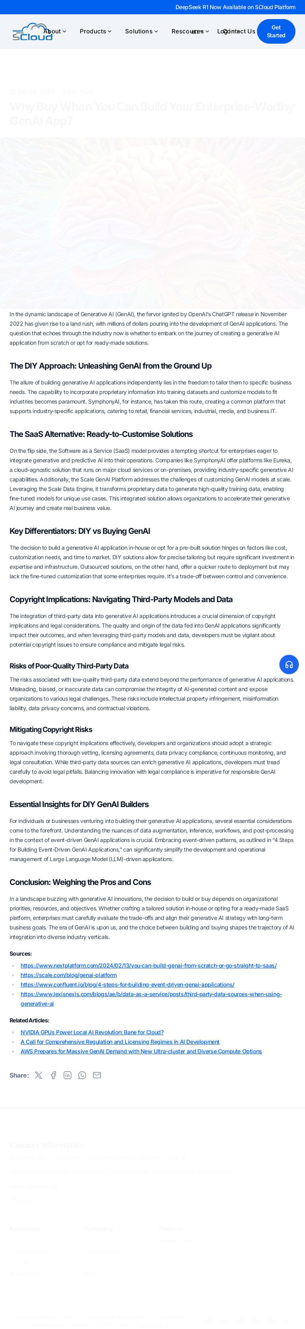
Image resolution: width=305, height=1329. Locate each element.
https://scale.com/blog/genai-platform (68, 975)
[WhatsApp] (272, 1318)
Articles (19, 1259)
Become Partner (104, 1248)
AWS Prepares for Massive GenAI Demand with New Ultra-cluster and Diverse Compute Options (141, 1051)
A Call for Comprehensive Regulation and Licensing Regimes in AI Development (120, 1041)
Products (96, 31)
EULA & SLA (25, 1270)
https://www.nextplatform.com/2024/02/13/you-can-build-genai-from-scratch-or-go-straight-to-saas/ (149, 965)
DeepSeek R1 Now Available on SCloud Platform (235, 7)
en (198, 31)
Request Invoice (178, 1237)
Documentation (28, 1248)
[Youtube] (287, 1318)
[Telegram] (240, 1318)
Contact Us (98, 1259)
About (55, 31)
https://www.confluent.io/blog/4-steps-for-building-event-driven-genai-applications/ (127, 984)
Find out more (151, 1322)
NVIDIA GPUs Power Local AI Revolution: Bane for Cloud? (92, 1032)
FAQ (15, 1237)
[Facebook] (208, 1318)
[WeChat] (256, 1318)
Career (92, 1237)
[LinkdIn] (224, 1318)
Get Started (276, 31)
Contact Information (46, 1142)
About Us (95, 1270)
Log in (229, 31)
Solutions (141, 31)
